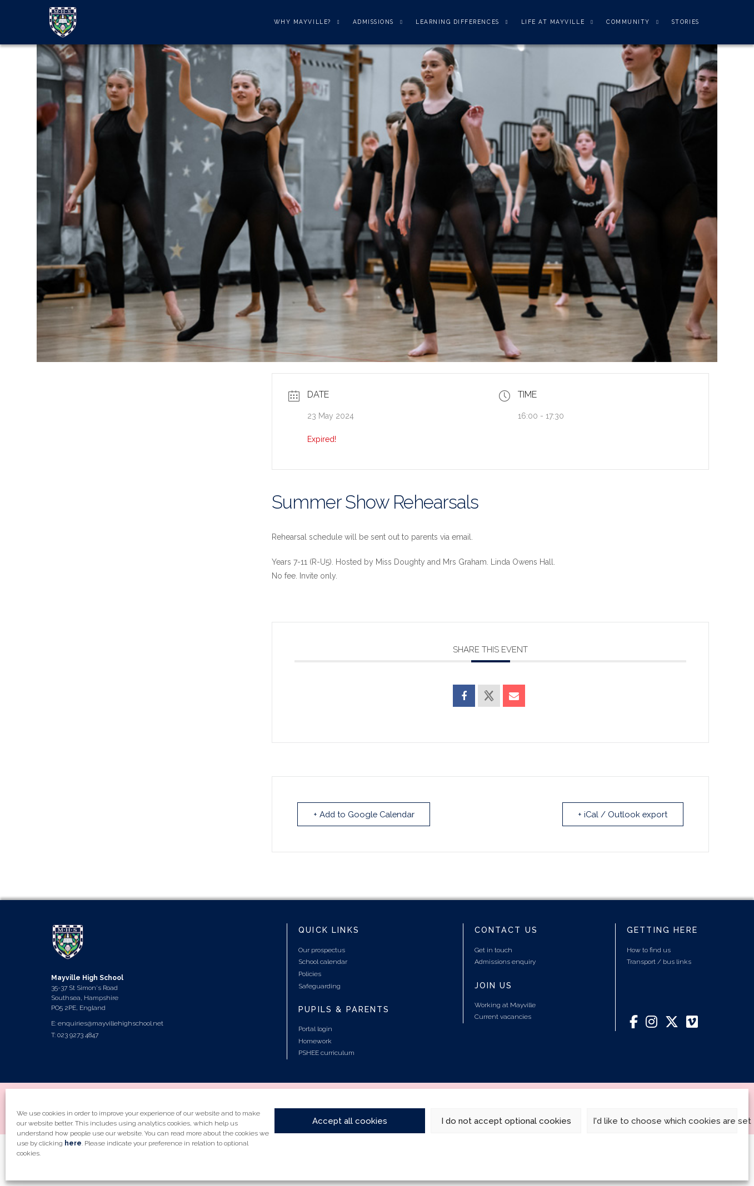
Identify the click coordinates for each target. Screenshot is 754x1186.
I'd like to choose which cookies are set (665, 1121)
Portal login (315, 1029)
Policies (309, 974)
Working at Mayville (505, 1005)
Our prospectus (321, 949)
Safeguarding (319, 985)
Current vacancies (503, 1017)
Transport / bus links (659, 962)
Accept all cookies (349, 1121)
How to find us (649, 949)
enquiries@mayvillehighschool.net (110, 1023)
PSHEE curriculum (326, 1053)
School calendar (322, 962)
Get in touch (493, 949)
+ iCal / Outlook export (621, 814)
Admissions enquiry (505, 962)
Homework (315, 1040)
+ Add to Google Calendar (365, 814)
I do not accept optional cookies (506, 1121)
